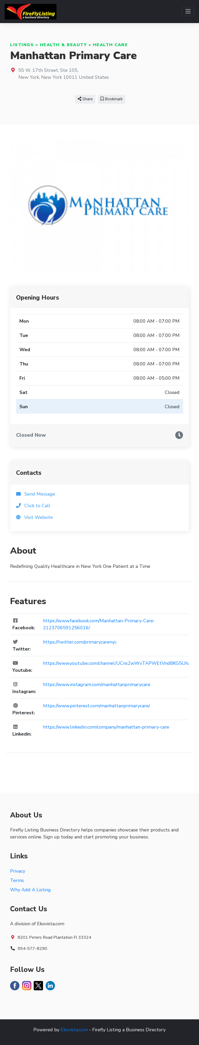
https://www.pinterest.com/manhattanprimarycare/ (96, 706)
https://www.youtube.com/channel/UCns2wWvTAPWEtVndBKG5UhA (117, 663)
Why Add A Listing (30, 890)
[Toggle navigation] (188, 11)
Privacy (17, 871)
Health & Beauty (63, 45)
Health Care (110, 45)
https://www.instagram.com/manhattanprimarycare (96, 684)
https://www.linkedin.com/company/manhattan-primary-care (106, 727)
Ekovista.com (74, 1030)
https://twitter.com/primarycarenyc (80, 642)
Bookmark (112, 99)
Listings (22, 45)
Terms (17, 880)
